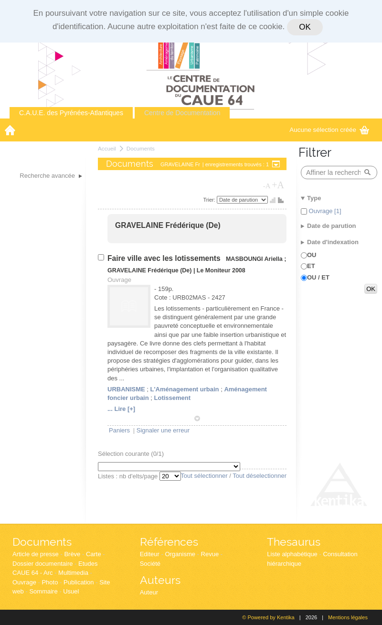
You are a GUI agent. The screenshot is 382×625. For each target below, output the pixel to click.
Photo (50, 582)
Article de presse (35, 554)
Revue (210, 554)
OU (312, 255)
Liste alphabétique (292, 554)
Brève (72, 554)
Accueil (107, 148)
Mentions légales (348, 617)
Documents (141, 148)
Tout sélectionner (203, 475)
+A (278, 185)
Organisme (180, 554)
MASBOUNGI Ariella (254, 259)
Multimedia (73, 572)
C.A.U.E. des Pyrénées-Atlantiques (71, 113)
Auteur (149, 592)
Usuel (71, 591)
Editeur (149, 554)
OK (304, 27)
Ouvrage (24, 582)
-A (267, 186)
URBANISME (126, 389)
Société (150, 563)
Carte (93, 554)
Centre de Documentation (182, 113)
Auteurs (160, 579)
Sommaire (43, 591)
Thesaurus (293, 541)
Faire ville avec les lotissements (165, 258)
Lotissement (172, 397)
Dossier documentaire (42, 563)
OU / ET (318, 277)
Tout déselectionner (259, 475)
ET (311, 265)
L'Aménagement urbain (184, 389)
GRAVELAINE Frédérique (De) (168, 225)
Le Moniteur (214, 270)
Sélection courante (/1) (131, 453)
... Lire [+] (121, 408)
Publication (79, 582)
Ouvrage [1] (324, 211)
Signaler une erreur (163, 430)
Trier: (210, 200)
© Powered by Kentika (268, 617)
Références (169, 541)
